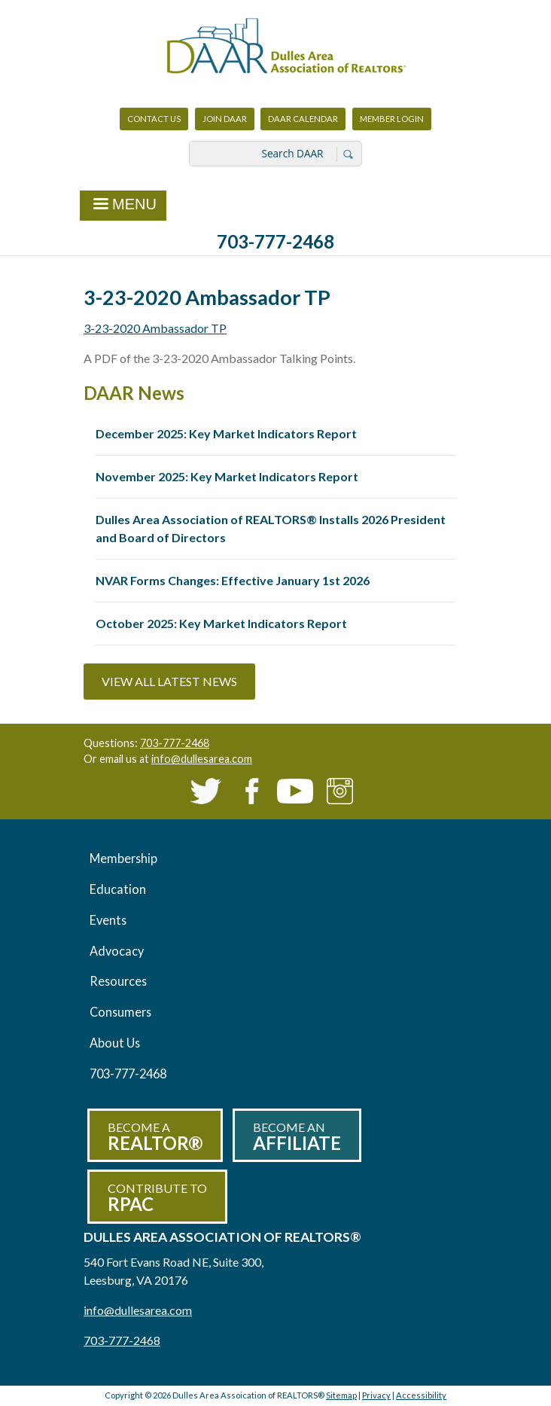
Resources (118, 981)
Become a (155, 1137)
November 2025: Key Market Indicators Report (227, 476)
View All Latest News (169, 681)
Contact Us (154, 119)
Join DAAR (224, 119)
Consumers (120, 1012)
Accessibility (421, 1395)
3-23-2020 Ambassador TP (155, 328)
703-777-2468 (275, 241)
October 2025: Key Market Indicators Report (221, 623)
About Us (115, 1042)
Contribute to (157, 1198)
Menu (123, 205)
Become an (297, 1137)
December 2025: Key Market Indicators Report (226, 433)
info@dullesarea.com (201, 758)
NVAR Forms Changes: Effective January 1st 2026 (233, 580)
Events (108, 920)
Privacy (376, 1395)
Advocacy (117, 951)
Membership (123, 858)
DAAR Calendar (303, 119)
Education (118, 889)
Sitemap (341, 1395)
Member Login (391, 122)
